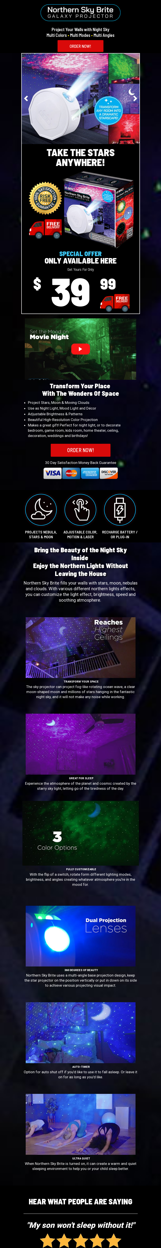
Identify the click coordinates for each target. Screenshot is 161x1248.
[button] (80, 46)
